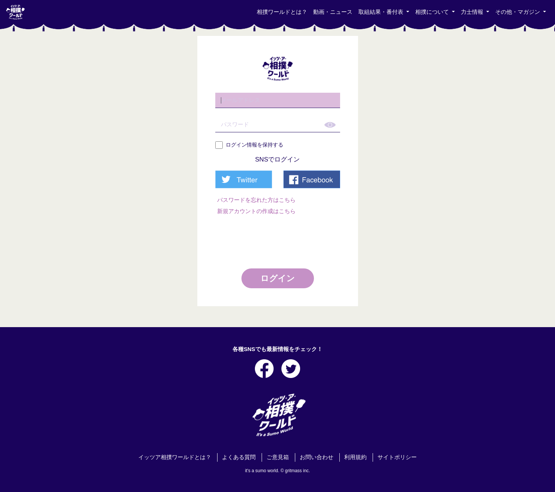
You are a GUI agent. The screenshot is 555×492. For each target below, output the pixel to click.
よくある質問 (239, 457)
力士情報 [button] (473, 12)
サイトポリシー (397, 457)
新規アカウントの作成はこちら (256, 211)
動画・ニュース (332, 12)
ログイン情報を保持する (249, 145)
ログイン (277, 278)
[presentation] (278, 238)
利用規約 (355, 457)
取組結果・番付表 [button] (381, 12)
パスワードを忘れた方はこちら (256, 200)
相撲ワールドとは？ (282, 12)
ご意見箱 (277, 457)
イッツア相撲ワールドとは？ (174, 457)
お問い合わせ (316, 457)
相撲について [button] (432, 12)
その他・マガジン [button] (518, 12)
